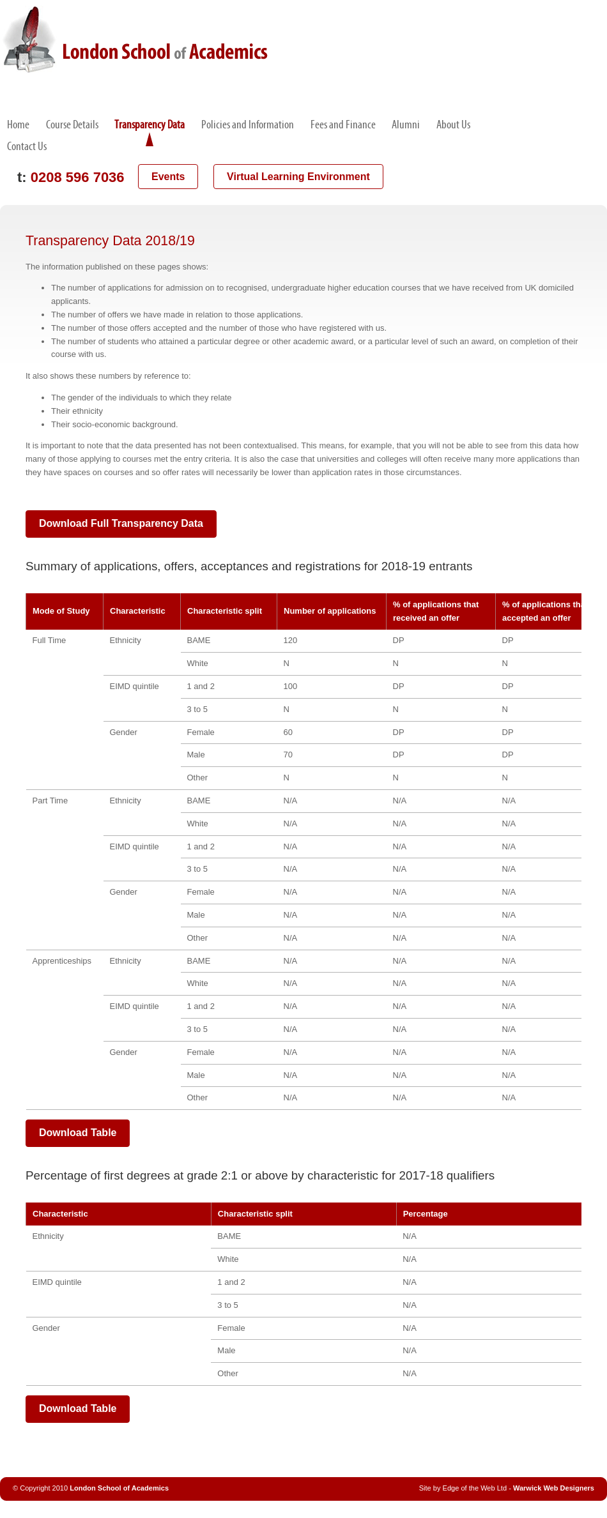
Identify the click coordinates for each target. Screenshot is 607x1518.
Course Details (72, 125)
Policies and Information (247, 125)
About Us (453, 125)
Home (18, 125)
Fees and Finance (343, 125)
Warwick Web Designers (553, 1488)
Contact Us (27, 146)
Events (168, 176)
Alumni (406, 125)
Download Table (77, 1132)
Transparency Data (149, 125)
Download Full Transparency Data (121, 523)
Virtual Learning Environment (298, 176)
